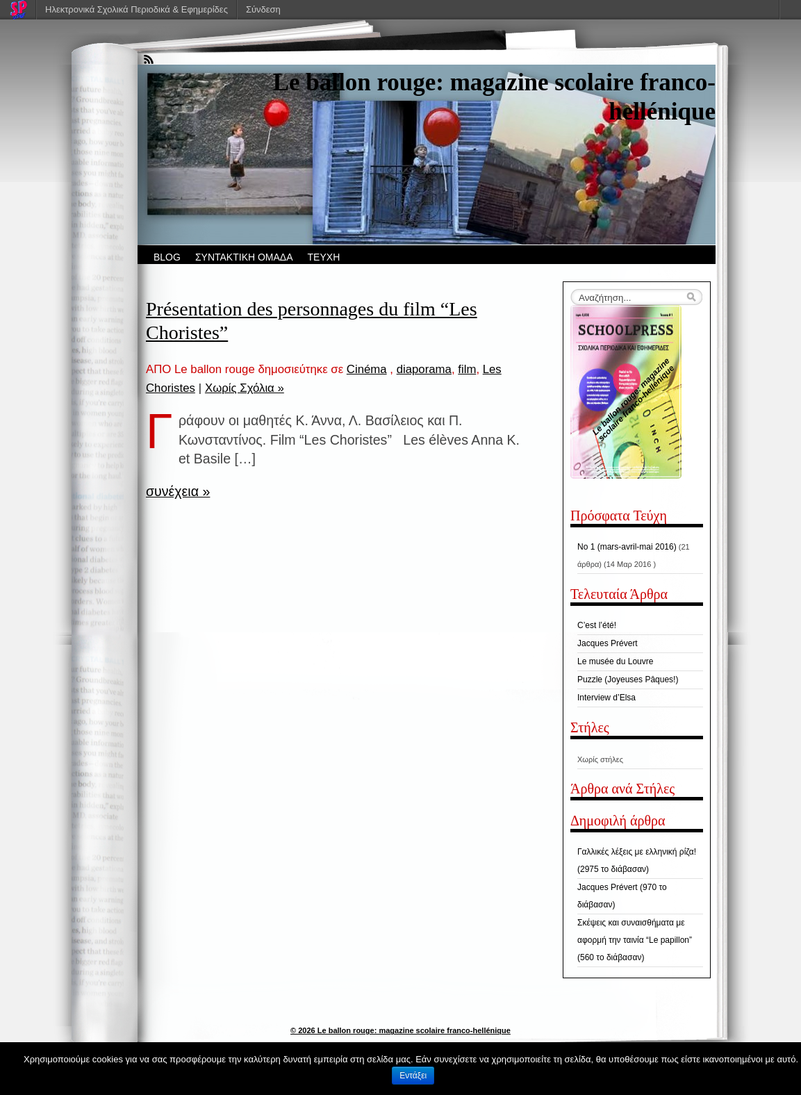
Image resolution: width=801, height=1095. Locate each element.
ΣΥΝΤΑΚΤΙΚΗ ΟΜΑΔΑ (244, 257)
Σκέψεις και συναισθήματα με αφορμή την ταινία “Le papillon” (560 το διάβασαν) (634, 940)
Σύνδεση (263, 9)
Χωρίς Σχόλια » (244, 388)
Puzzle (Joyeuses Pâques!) (627, 679)
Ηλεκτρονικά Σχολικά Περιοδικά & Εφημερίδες (136, 9)
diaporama (424, 369)
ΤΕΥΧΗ (324, 257)
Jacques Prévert (607, 643)
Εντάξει (413, 1075)
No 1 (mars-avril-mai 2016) (627, 547)
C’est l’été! (596, 625)
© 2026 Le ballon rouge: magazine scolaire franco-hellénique (400, 1030)
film (467, 369)
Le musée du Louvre (615, 661)
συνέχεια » (178, 491)
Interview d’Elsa (606, 697)
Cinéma (367, 369)
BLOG (167, 257)
